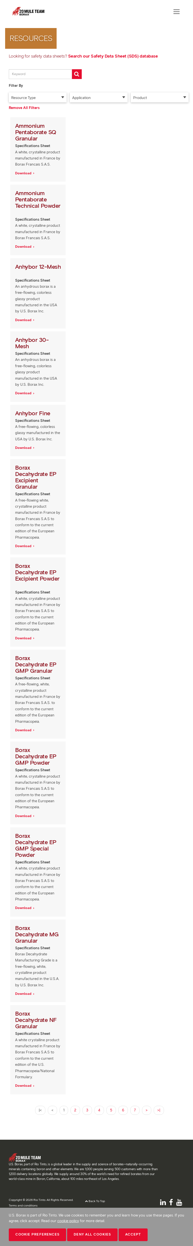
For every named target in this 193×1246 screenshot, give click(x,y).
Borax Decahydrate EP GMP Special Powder (35, 845)
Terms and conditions (23, 1205)
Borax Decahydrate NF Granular (36, 1020)
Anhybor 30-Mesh (32, 343)
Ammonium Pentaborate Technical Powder (38, 199)
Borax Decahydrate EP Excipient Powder (37, 572)
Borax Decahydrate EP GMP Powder (35, 756)
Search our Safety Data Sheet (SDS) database (113, 56)
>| (158, 1110)
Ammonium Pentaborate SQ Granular (35, 132)
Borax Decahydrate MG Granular (37, 934)
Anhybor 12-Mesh (38, 266)
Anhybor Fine (33, 413)
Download (23, 173)
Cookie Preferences (37, 1234)
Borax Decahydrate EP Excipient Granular (35, 477)
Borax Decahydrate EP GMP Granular (35, 664)
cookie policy (68, 1221)
